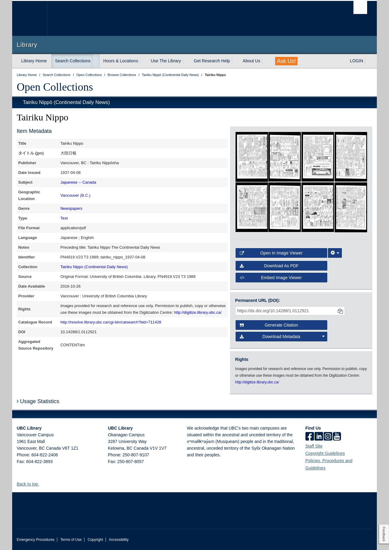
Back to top (30, 484)
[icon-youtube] (337, 436)
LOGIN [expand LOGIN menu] (356, 60)
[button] (41, 484)
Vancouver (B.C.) (75, 195)
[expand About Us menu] (265, 61)
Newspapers (71, 208)
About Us (251, 60)
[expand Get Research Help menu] (235, 61)
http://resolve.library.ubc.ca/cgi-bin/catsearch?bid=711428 (110, 322)
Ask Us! (286, 61)
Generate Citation (269, 325)
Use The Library (166, 60)
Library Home (34, 60)
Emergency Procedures (35, 540)
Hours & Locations (120, 60)
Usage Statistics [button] (38, 401)
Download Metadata (282, 336)
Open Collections (55, 87)
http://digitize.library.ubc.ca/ (198, 312)
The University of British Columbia (29, 18)
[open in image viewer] (252, 156)
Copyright (95, 540)
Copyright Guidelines (325, 453)
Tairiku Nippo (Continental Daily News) (94, 267)
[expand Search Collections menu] (96, 61)
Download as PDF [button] (269, 265)
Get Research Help (212, 60)
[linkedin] (319, 436)
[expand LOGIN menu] (368, 61)
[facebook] (309, 436)
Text (64, 218)
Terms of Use (71, 540)
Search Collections (73, 60)
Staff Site (314, 446)
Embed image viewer (271, 277)
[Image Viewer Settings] (335, 253)
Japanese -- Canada (78, 182)
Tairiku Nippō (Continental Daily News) (66, 102)
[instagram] (328, 436)
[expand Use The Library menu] (186, 61)
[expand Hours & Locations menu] (143, 61)
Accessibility (119, 540)
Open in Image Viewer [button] (271, 253)
